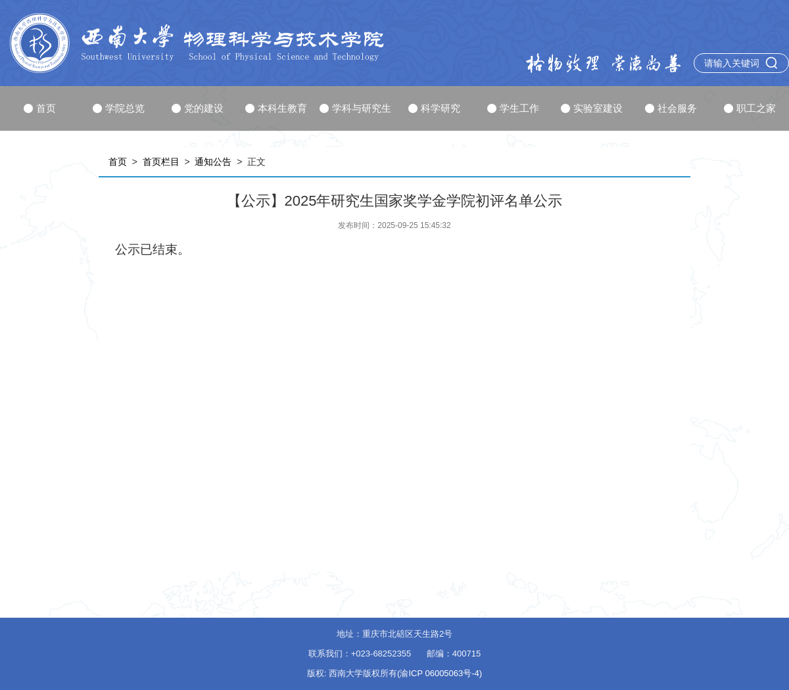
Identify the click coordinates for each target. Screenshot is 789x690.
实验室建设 (592, 108)
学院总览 (119, 108)
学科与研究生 (355, 108)
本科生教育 (276, 108)
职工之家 (750, 108)
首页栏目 (161, 161)
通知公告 (213, 161)
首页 (40, 108)
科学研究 (434, 108)
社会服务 (671, 108)
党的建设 (198, 108)
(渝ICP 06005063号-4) (439, 673)
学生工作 (513, 108)
